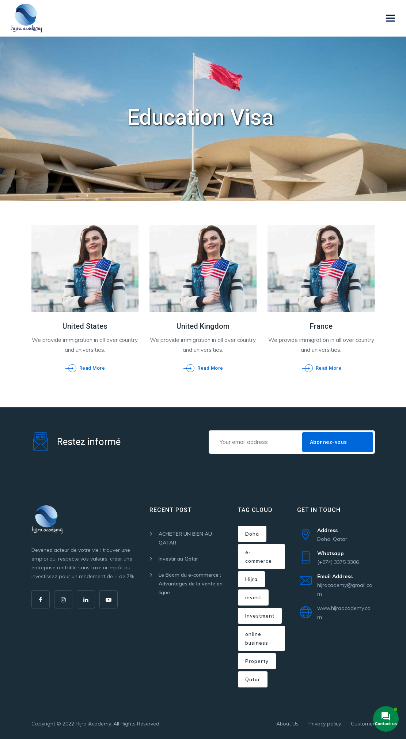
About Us (287, 723)
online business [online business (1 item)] (256, 638)
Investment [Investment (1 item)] (259, 616)
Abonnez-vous (328, 442)
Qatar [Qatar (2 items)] (252, 679)
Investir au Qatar (178, 558)
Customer (363, 723)
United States (84, 326)
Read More (92, 368)
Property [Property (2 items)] (257, 661)
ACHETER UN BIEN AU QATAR (185, 538)
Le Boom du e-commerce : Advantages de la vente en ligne (191, 584)
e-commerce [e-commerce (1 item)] (258, 556)
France (321, 326)
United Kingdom (203, 326)
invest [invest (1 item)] (253, 597)
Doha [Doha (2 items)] (252, 534)
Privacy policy (324, 723)
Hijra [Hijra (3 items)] (251, 579)
